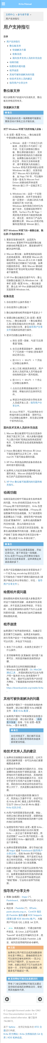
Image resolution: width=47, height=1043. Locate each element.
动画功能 (14, 62)
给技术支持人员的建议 (21, 78)
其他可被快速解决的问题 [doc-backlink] (21, 698)
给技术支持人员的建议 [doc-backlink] (20, 751)
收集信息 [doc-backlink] (9, 296)
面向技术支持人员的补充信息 (27, 58)
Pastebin (20, 908)
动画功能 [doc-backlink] (10, 492)
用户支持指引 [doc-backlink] (17, 26)
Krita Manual (25, 4)
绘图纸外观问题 (17, 66)
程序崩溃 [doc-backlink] (10, 624)
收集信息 (17, 54)
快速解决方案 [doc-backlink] (11, 107)
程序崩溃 (14, 70)
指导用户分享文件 (19, 82)
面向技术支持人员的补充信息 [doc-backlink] (21, 427)
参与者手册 (23, 14)
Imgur (12, 850)
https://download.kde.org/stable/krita (25, 687)
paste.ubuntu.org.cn (16, 911)
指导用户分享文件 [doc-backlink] (17, 891)
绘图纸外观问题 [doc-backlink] (15, 592)
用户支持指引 (13, 41)
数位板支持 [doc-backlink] (12, 91)
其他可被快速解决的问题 (22, 74)
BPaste (32, 908)
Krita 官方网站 (11, 1034)
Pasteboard (26, 850)
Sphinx (12, 1027)
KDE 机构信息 (15, 1037)
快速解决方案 (19, 49)
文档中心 (10, 14)
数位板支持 (15, 45)
